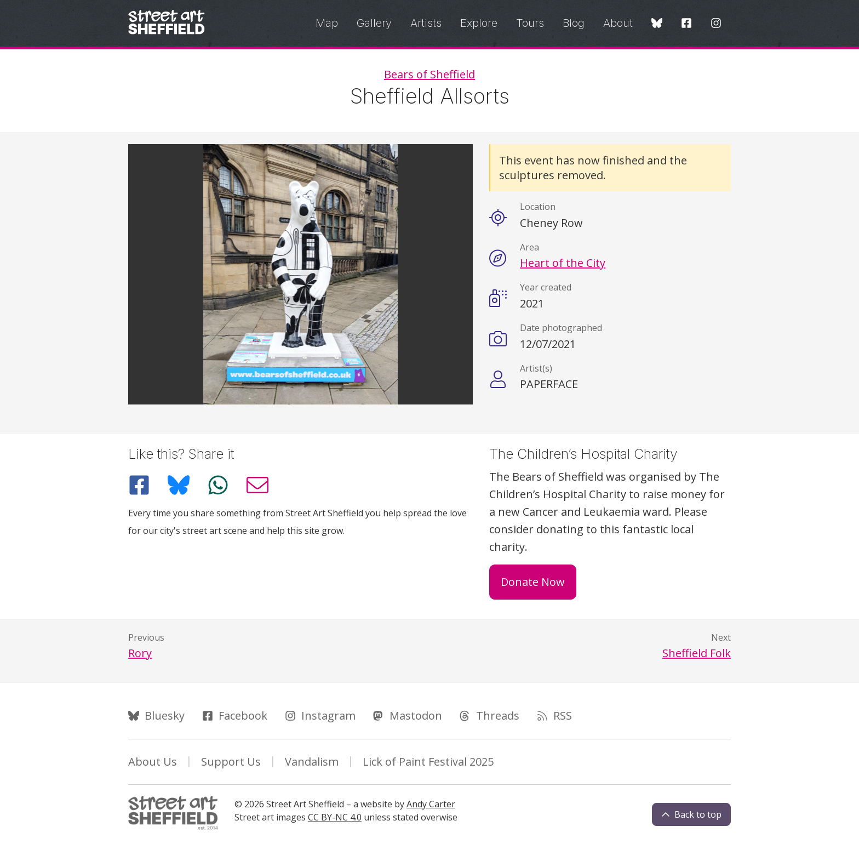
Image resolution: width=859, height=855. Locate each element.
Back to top (691, 814)
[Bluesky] (657, 24)
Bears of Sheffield (429, 74)
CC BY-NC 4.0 (335, 817)
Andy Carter (430, 804)
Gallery (374, 23)
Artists (426, 23)
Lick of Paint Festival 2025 (428, 761)
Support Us (231, 761)
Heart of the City (562, 262)
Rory (140, 653)
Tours (530, 23)
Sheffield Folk (696, 653)
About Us (152, 761)
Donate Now (533, 581)
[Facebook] (686, 24)
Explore (478, 23)
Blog (574, 23)
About (618, 23)
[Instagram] (716, 24)
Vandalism (312, 761)
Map (327, 23)
